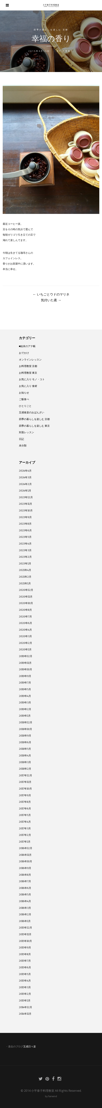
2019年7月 (25, 682)
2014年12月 (25, 1007)
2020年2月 (25, 643)
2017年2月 (25, 835)
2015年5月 (25, 974)
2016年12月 (25, 848)
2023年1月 (25, 563)
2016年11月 (25, 854)
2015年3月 (25, 987)
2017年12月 (25, 775)
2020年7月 (25, 616)
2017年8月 (25, 801)
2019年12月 (25, 656)
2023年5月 (25, 537)
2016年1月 (25, 921)
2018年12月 (25, 722)
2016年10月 (25, 861)
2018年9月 (25, 735)
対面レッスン (26, 432)
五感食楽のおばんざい (31, 412)
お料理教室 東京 (28, 372)
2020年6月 (25, 623)
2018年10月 (25, 729)
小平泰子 (67, 51)
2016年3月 (25, 907)
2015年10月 (25, 941)
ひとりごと (25, 406)
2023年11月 (25, 503)
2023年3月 (25, 550)
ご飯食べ (24, 399)
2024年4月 (25, 470)
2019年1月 (25, 715)
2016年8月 (25, 874)
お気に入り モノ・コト (32, 379)
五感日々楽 (29, 1046)
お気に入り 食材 (28, 386)
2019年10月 (25, 669)
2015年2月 (25, 993)
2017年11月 (25, 782)
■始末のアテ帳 (27, 346)
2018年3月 (25, 762)
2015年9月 (25, 947)
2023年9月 (25, 517)
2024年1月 (25, 490)
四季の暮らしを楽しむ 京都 (51, 29)
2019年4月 (25, 696)
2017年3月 (25, 828)
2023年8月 (25, 523)
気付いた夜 (51, 300)
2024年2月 (25, 484)
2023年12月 (26, 497)
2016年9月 (25, 868)
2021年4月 (25, 570)
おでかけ (24, 352)
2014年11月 (25, 1013)
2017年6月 (25, 808)
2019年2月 (25, 709)
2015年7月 (25, 960)
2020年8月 (25, 609)
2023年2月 (25, 556)
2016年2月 (25, 914)
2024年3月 (25, 477)
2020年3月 (25, 636)
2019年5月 (25, 689)
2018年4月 (25, 755)
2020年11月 (25, 596)
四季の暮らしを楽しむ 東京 (34, 425)
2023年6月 (25, 530)
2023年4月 (25, 543)
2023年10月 (26, 510)
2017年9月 (25, 795)
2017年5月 (25, 815)
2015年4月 (25, 980)
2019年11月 (25, 662)
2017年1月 (24, 841)
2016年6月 (25, 888)
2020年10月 (26, 603)
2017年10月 (25, 788)
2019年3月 (25, 702)
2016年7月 (25, 881)
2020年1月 (25, 649)
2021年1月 (25, 583)
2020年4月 (25, 629)
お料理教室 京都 (28, 366)
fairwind (52, 1096)
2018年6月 (25, 742)
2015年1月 (24, 1000)
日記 (21, 439)
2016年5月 (25, 894)
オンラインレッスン (30, 359)
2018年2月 (25, 768)
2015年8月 (25, 954)
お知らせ (24, 392)
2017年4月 (25, 821)
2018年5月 (25, 748)
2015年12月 (25, 927)
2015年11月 (25, 934)
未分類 (22, 445)
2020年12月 (26, 590)
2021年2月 (25, 576)
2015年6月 (25, 967)
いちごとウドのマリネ (51, 294)
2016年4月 (25, 901)
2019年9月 (25, 676)
